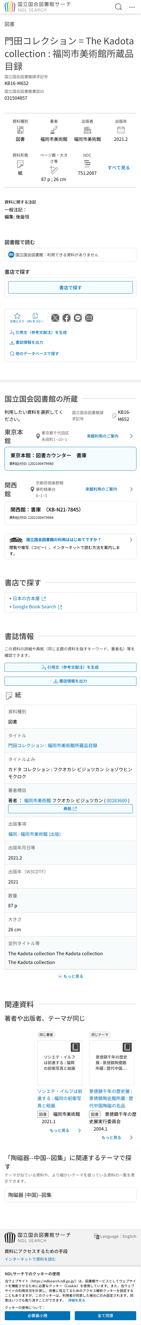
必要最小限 (37, 1315)
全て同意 (105, 1315)
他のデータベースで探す (34, 354)
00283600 (117, 800)
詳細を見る (76, 1300)
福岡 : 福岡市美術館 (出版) (34, 833)
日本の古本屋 (30, 598)
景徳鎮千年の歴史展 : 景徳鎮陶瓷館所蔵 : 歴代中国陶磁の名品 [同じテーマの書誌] (111, 1098)
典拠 (70, 809)
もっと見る (66, 1130)
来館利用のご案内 (111, 436)
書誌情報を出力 (26, 342)
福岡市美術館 (37, 800)
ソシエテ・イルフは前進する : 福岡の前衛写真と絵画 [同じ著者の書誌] (59, 1098)
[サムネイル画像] (61, 1062)
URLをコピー (35, 317)
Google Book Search (38, 606)
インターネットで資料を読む (30, 1259)
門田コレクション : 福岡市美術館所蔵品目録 (52, 745)
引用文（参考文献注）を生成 (38, 332)
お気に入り (17, 317)
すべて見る (118, 167)
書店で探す (70, 287)
